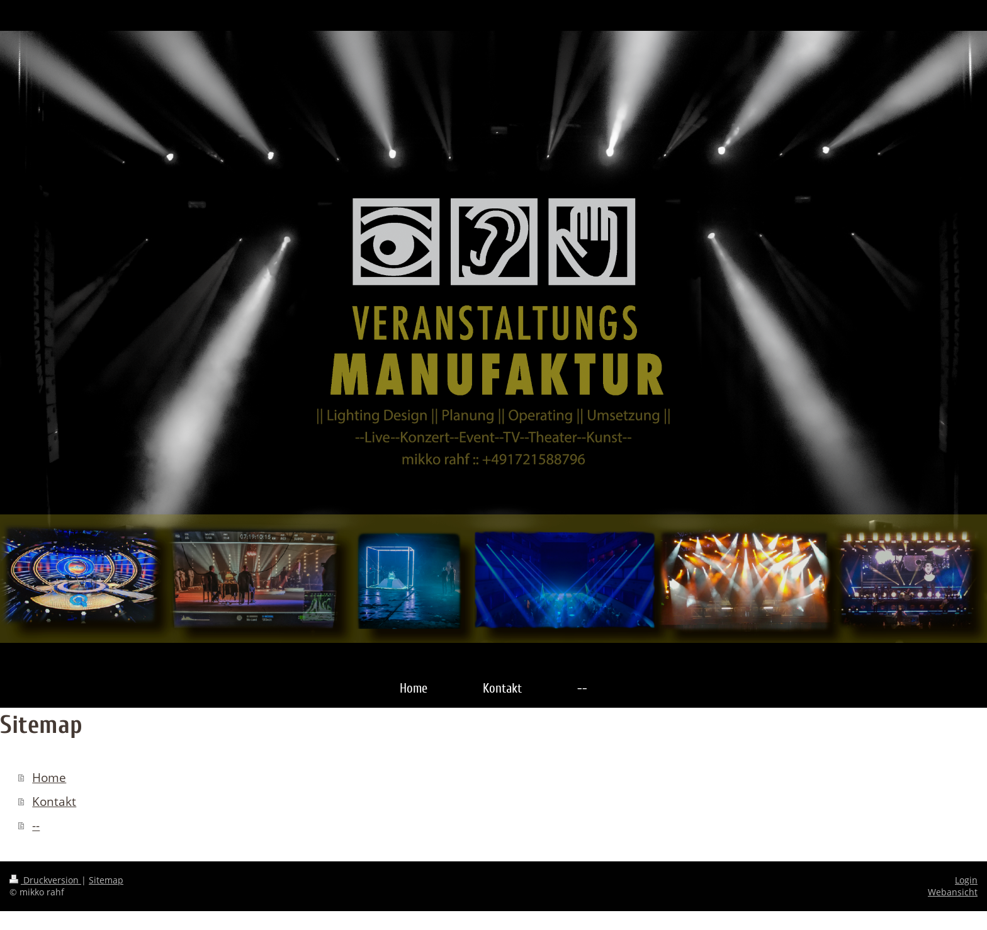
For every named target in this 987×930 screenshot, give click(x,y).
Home (49, 777)
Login (966, 880)
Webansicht (953, 892)
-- (36, 825)
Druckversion (45, 880)
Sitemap (106, 880)
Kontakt (54, 801)
